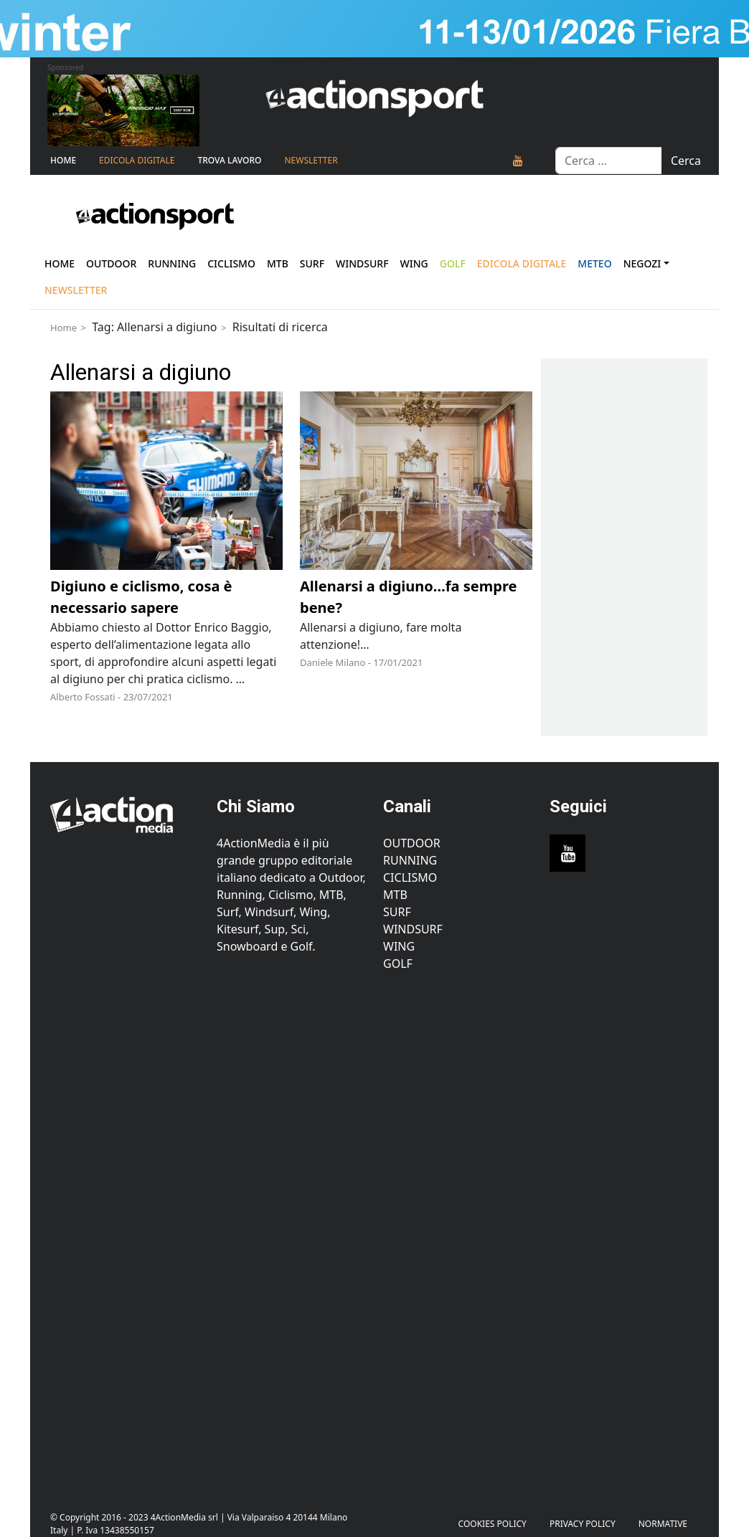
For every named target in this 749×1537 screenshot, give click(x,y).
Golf (398, 963)
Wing (414, 263)
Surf (312, 263)
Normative (663, 1524)
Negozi (642, 263)
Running (172, 263)
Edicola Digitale (136, 160)
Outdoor (111, 263)
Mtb (277, 263)
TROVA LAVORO (229, 160)
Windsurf (362, 263)
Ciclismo (231, 263)
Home (63, 160)
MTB (395, 895)
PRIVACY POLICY (583, 1524)
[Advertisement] (124, 1233)
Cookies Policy (492, 1524)
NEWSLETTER (310, 160)
